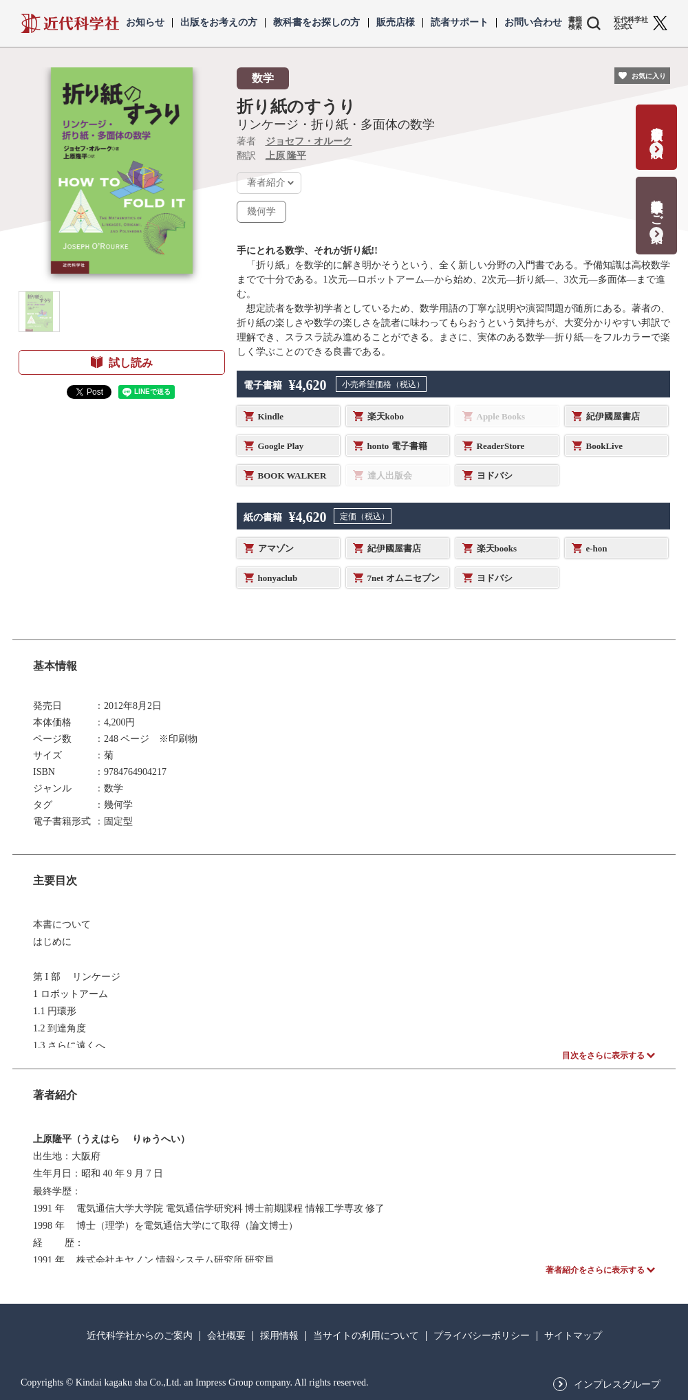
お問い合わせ (533, 23)
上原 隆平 (286, 156)
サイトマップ (573, 1336)
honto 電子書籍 (397, 446)
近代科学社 (70, 23)
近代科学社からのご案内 (140, 1336)
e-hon (597, 548)
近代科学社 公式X (631, 23)
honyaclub (278, 578)
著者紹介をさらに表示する (595, 1270)
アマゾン (276, 548)
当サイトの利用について (366, 1336)
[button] (39, 311)
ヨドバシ (495, 475)
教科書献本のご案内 (656, 206)
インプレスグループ (617, 1385)
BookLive (604, 446)
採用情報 (279, 1336)
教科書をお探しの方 (316, 23)
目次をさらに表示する (603, 1055)
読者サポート (459, 23)
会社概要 (226, 1336)
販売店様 (395, 23)
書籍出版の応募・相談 (656, 128)
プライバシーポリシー (481, 1336)
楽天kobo (385, 416)
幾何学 (261, 211)
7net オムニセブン (403, 578)
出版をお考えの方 (218, 23)
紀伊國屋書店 (613, 416)
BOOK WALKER (292, 475)
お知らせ (145, 23)
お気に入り (649, 76)
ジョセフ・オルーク (309, 141)
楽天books (497, 548)
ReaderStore (501, 446)
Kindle (271, 416)
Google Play (281, 446)
